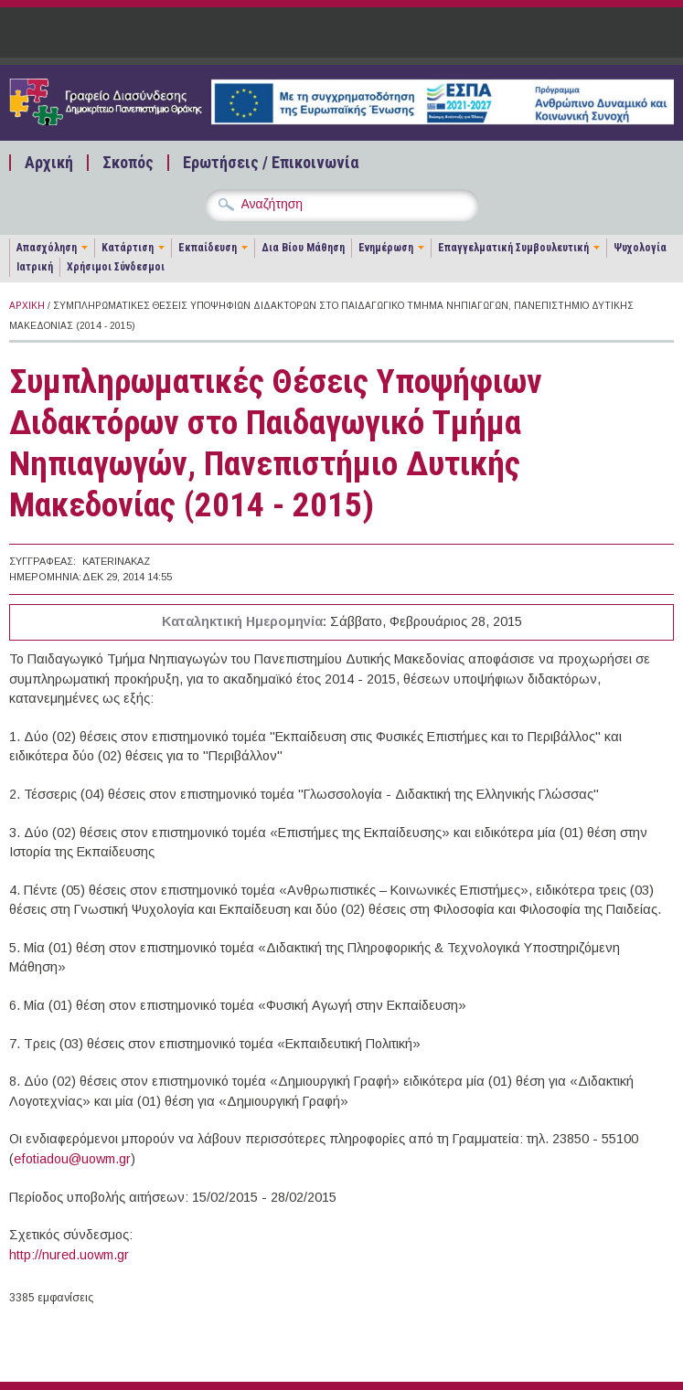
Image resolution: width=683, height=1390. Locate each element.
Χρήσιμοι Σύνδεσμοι (116, 266)
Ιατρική (34, 266)
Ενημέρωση (385, 247)
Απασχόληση (46, 247)
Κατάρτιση (127, 247)
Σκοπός (128, 162)
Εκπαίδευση (207, 247)
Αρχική (49, 162)
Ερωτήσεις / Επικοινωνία (270, 162)
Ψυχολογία (640, 247)
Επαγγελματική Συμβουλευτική (513, 247)
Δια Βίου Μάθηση (303, 247)
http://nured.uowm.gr (69, 1254)
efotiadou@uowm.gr (72, 1158)
